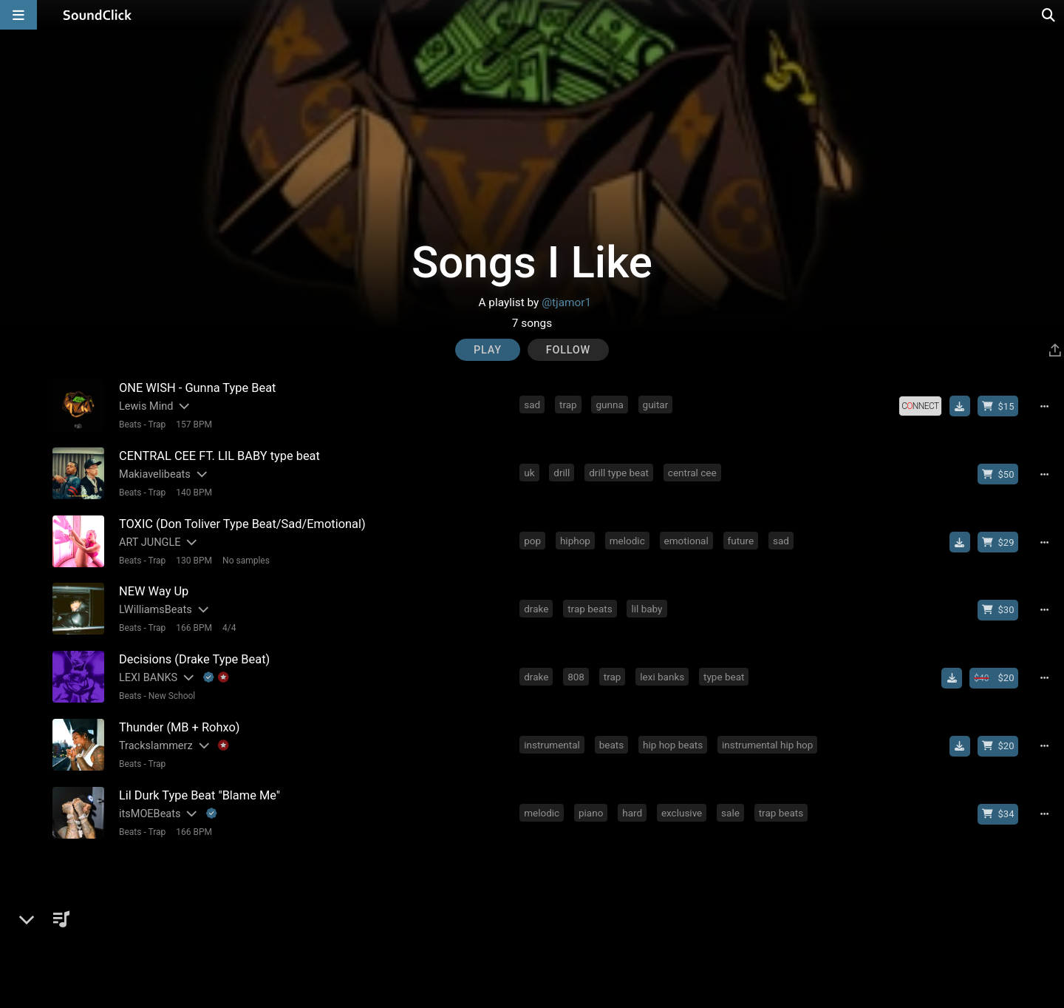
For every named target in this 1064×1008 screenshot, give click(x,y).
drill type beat (619, 472)
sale (731, 808)
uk (530, 472)
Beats (129, 424)
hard (633, 808)
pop (533, 539)
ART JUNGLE (149, 540)
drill (562, 472)
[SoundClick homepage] (97, 15)
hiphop (576, 539)
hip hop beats (673, 741)
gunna (610, 404)
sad (533, 404)
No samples (245, 558)
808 (576, 674)
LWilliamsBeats (154, 607)
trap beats (590, 606)
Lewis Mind (145, 405)
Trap (157, 424)
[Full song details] (1045, 406)
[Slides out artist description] (182, 405)
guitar (656, 404)
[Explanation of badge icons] (216, 674)
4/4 (228, 625)
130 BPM (193, 558)
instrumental (553, 741)
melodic (628, 539)
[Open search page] (1049, 15)
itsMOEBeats (149, 809)
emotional (686, 539)
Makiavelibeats (154, 473)
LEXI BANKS (147, 675)
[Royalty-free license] (921, 406)
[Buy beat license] (999, 406)
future (741, 539)
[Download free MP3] (960, 406)
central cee (693, 472)
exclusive (682, 808)
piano (591, 808)
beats (611, 741)
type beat (724, 674)
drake (537, 606)
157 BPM (193, 424)
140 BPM (193, 491)
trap (569, 404)
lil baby (647, 606)
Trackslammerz (155, 742)
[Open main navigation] (18, 15)
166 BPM (193, 625)
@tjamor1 (566, 302)
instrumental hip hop (768, 741)
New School (171, 693)
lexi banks (663, 674)
